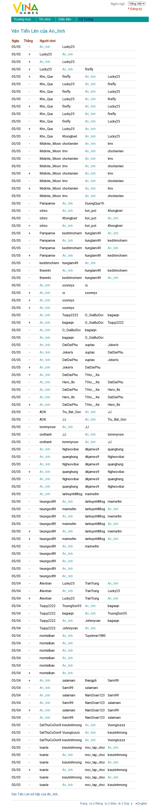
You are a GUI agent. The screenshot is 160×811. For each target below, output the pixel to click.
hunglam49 (93, 233)
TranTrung (92, 583)
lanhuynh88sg (72, 494)
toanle (44, 748)
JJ (109, 412)
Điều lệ (116, 803)
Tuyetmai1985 (95, 636)
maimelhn (92, 494)
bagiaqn (113, 315)
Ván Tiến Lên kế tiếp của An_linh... (35, 794)
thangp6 (91, 680)
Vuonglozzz (116, 725)
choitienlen (70, 144)
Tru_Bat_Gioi (71, 412)
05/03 (16, 725)
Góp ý (128, 803)
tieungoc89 (48, 502)
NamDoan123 (95, 695)
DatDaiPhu (70, 345)
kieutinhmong (72, 725)
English (142, 803)
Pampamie (47, 203)
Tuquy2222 (70, 315)
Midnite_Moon (50, 144)
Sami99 (113, 680)
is (86, 285)
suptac (90, 345)
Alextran (45, 583)
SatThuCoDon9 (50, 725)
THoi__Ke (92, 375)
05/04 (16, 583)
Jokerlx (113, 345)
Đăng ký (136, 9)
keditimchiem (72, 233)
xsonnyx (68, 285)
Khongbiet (69, 136)
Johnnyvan (92, 621)
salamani (68, 680)
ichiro (44, 211)
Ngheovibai (70, 449)
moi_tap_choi (95, 748)
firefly (89, 69)
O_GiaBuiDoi (94, 315)
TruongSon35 (71, 606)
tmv (110, 144)
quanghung (115, 449)
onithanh (46, 434)
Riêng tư (101, 803)
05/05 (16, 47)
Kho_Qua (46, 77)
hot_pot (90, 211)
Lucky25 (68, 47)
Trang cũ (86, 803)
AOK (43, 412)
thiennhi (45, 270)
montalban (47, 636)
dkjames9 (92, 449)
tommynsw (48, 427)
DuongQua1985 (96, 203)
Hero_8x (68, 382)
